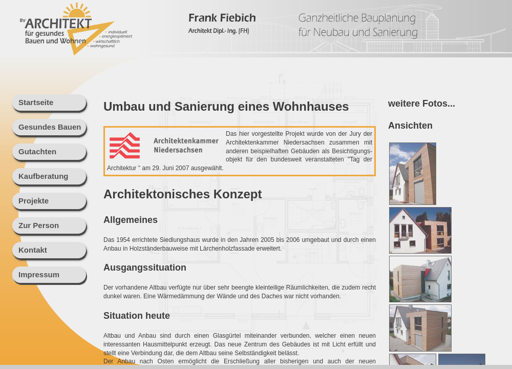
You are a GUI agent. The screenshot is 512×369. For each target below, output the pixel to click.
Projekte (33, 200)
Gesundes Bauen (49, 126)
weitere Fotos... (421, 103)
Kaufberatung (43, 176)
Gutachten (37, 151)
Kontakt (32, 249)
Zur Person (38, 225)
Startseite (35, 102)
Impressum (38, 274)
